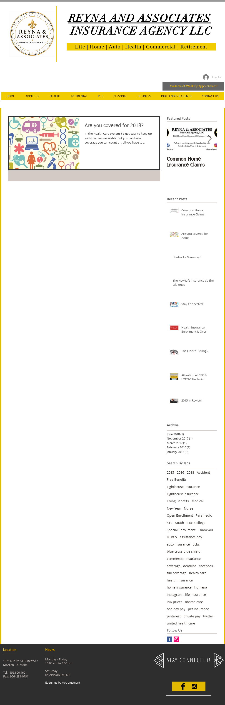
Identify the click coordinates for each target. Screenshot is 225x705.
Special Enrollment (181, 530)
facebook (206, 566)
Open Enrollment (180, 515)
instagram (174, 594)
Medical (198, 501)
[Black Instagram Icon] (194, 686)
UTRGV (172, 537)
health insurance (180, 580)
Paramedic (204, 515)
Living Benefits (178, 501)
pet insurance (198, 609)
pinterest (174, 616)
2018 (190, 472)
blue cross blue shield (183, 551)
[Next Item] (210, 138)
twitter (208, 616)
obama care (194, 602)
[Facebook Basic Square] (169, 639)
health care (197, 573)
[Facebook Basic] (183, 686)
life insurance (195, 594)
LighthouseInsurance (183, 494)
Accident (203, 472)
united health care (181, 623)
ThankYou (205, 530)
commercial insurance (184, 558)
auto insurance (178, 544)
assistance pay (191, 537)
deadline (190, 566)
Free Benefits (177, 479)
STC (169, 523)
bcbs (196, 544)
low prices (174, 602)
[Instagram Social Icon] (176, 639)
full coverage (176, 573)
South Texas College (190, 523)
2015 (170, 472)
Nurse (188, 508)
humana (200, 587)
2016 (180, 472)
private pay (191, 616)
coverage (173, 566)
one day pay (176, 609)
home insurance (179, 587)
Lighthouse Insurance (183, 487)
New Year (174, 508)
